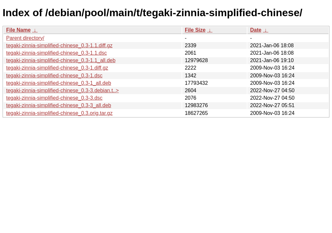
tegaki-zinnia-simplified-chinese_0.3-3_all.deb (58, 105)
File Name (18, 30)
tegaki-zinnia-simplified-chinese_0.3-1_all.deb (58, 83)
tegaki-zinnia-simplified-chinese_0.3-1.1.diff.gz (59, 45)
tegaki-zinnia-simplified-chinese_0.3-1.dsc (54, 75)
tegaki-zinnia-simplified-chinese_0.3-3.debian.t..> (62, 90)
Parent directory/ (25, 38)
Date (255, 30)
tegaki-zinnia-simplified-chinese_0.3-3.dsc (54, 98)
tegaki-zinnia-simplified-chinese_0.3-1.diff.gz (57, 68)
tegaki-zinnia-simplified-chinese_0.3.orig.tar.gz (59, 113)
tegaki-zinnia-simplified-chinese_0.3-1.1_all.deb (60, 60)
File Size (195, 30)
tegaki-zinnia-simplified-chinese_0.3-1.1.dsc (56, 53)
